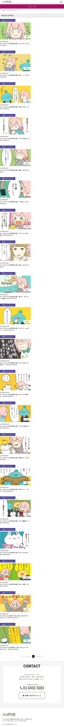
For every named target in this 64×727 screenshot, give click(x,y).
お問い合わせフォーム (33, 695)
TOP (4, 10)
